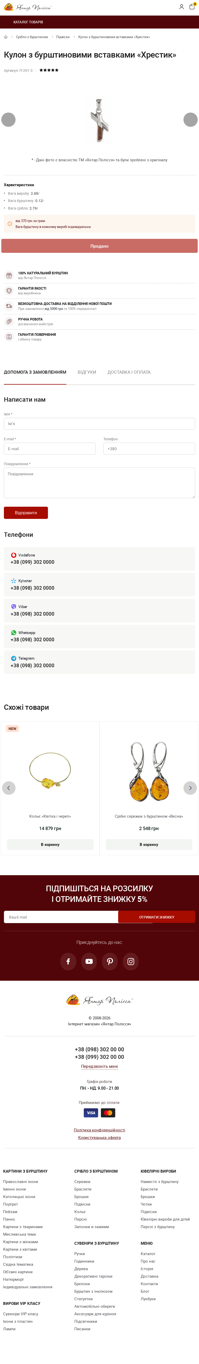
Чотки (146, 1211)
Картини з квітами (20, 1256)
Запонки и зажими (91, 1233)
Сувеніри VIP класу (20, 1321)
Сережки (82, 1188)
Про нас (148, 1268)
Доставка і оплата (129, 372)
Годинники (84, 1268)
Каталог (148, 1260)
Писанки (82, 1336)
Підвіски (63, 37)
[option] (87, 376)
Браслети (82, 1196)
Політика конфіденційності (99, 1137)
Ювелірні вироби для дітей (165, 1226)
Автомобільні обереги (94, 1313)
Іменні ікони (14, 1196)
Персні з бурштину (158, 1233)
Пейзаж (10, 1218)
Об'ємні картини (18, 1279)
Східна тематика (18, 1271)
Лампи (9, 1336)
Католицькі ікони (19, 1203)
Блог (145, 1298)
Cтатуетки (83, 1306)
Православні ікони (20, 1188)
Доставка (149, 1283)
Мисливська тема (19, 1241)
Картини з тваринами (23, 1233)
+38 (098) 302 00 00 (99, 1056)
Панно (9, 1226)
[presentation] (8, 120)
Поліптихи (12, 1263)
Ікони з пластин (18, 1328)
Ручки (79, 1260)
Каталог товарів (23, 22)
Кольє (80, 1218)
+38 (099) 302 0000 (32, 567)
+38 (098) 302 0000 (32, 593)
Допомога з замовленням (35, 372)
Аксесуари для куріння (95, 1321)
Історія (147, 1275)
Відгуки (87, 372)
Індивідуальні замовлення (27, 1294)
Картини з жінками (20, 1248)
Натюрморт (13, 1286)
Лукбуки (148, 1306)
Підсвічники (85, 1328)
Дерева (81, 1275)
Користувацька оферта (99, 1144)
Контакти (149, 1290)
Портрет (10, 1211)
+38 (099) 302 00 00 (99, 1064)
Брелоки (82, 1290)
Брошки (81, 1203)
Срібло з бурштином (32, 37)
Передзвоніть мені (99, 1073)
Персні (80, 1226)
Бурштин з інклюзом (93, 1298)
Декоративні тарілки (93, 1283)
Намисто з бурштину (160, 1188)
